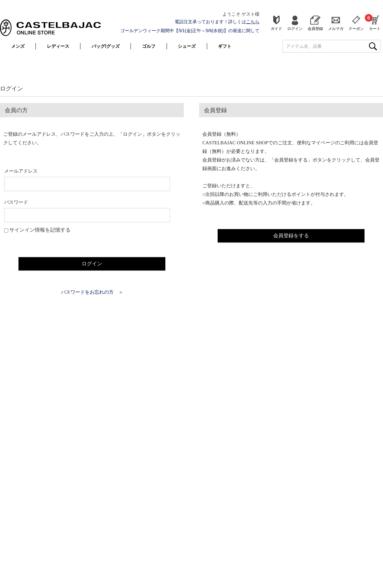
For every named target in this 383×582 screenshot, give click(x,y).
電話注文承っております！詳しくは (217, 21)
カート (374, 22)
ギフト (224, 46)
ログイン (295, 28)
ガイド (276, 28)
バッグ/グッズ (106, 46)
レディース (58, 46)
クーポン (356, 28)
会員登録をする (291, 234)
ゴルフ (148, 46)
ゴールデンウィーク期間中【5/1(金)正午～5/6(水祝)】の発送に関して (189, 30)
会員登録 (315, 28)
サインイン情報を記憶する (40, 230)
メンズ (18, 46)
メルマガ (335, 28)
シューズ (187, 46)
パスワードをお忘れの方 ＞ (92, 291)
